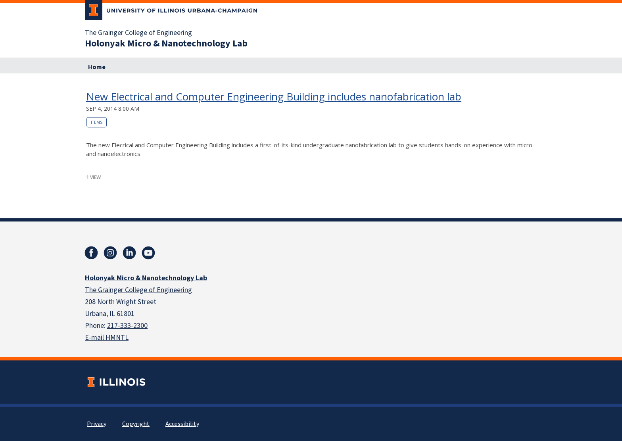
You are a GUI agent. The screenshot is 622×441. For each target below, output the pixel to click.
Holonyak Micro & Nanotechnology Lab (166, 44)
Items (96, 122)
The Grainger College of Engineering (138, 33)
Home (97, 67)
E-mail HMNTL (107, 338)
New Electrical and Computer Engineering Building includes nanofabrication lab (273, 96)
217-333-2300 (127, 326)
